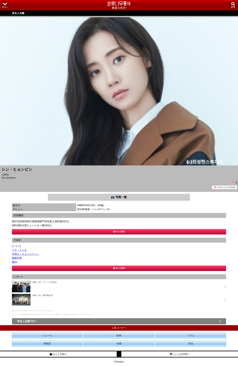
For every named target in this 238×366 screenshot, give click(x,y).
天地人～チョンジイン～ (25, 254)
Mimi (14, 262)
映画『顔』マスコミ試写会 (45, 282)
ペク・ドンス (19, 250)
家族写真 (17, 258)
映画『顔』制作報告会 (43, 295)
